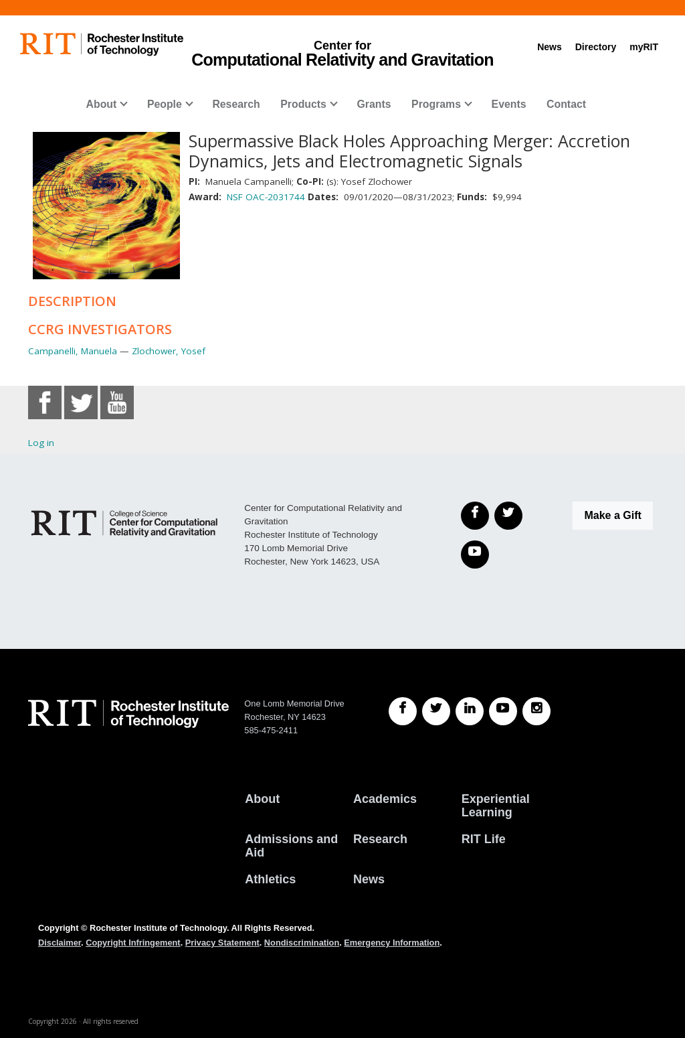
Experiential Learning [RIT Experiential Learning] (496, 805)
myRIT (643, 47)
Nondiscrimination (301, 943)
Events (509, 104)
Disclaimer (59, 943)
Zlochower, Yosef (168, 351)
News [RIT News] (369, 879)
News (549, 47)
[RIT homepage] (101, 44)
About (101, 104)
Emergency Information (391, 943)
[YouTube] (475, 554)
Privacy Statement (222, 943)
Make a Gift (612, 515)
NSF (235, 197)
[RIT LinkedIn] (470, 711)
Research (236, 104)
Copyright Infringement (133, 943)
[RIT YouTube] (503, 711)
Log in (41, 443)
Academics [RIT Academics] (385, 799)
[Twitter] (508, 516)
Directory (595, 47)
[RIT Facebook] (403, 711)
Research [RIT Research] (380, 839)
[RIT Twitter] (436, 711)
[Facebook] (475, 516)
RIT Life (484, 839)
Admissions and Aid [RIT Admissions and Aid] (291, 845)
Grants (374, 104)
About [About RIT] (262, 799)
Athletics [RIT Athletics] (270, 879)
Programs (436, 104)
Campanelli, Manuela (72, 351)
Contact (566, 104)
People (164, 104)
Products (303, 104)
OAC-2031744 (275, 197)
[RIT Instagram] (536, 711)
